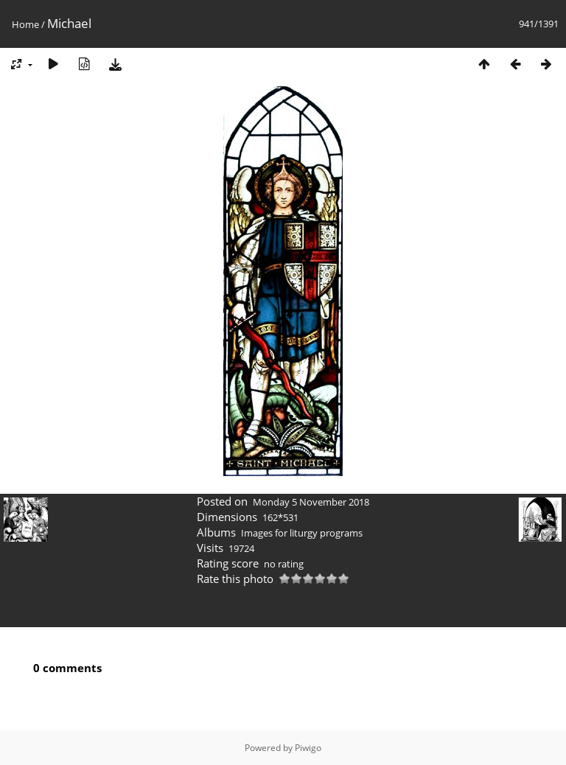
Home (25, 24)
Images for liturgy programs (302, 532)
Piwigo (308, 747)
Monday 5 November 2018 (311, 502)
